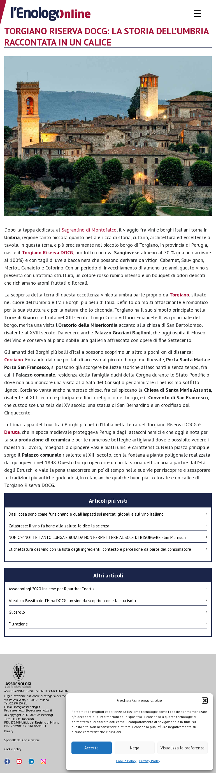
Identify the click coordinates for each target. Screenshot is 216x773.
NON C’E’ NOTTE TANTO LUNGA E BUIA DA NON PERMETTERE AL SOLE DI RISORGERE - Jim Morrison (108, 537)
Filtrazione (108, 624)
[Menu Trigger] (197, 13)
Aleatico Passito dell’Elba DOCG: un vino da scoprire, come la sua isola (108, 600)
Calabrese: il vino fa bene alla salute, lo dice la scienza (108, 526)
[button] (205, 700)
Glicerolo (108, 612)
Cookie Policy (126, 761)
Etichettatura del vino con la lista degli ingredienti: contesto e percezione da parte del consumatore (108, 549)
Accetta (91, 748)
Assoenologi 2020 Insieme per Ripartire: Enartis (108, 588)
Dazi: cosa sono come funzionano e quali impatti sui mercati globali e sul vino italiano (108, 514)
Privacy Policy (149, 761)
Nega (134, 748)
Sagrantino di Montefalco (89, 229)
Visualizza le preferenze (183, 748)
